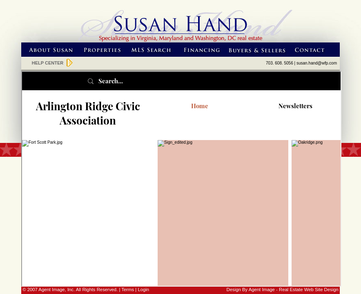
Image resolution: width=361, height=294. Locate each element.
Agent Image (262, 289)
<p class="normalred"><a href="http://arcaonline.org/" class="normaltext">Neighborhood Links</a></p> (181, 179)
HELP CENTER (47, 62)
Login (143, 289)
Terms (127, 289)
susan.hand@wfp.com (316, 63)
